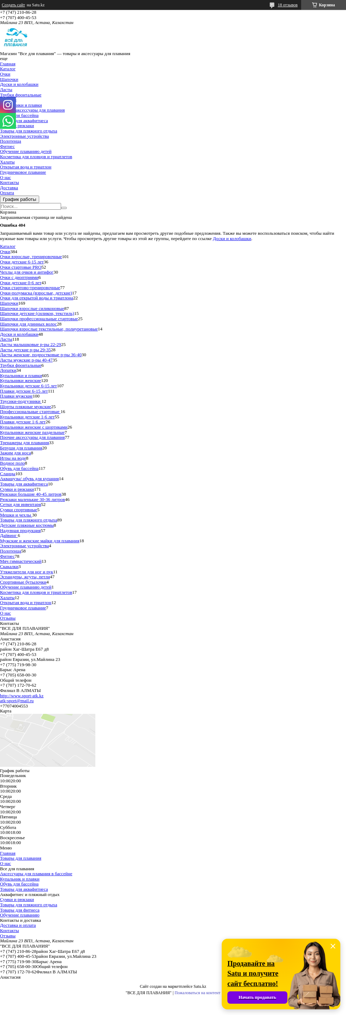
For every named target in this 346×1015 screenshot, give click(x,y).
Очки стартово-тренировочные (30, 287)
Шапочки (9, 79)
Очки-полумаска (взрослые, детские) (36, 292)
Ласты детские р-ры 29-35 (25, 349)
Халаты (7, 162)
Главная (8, 63)
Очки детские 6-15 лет (22, 261)
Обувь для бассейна (19, 115)
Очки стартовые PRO (20, 267)
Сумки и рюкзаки (17, 125)
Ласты (6, 89)
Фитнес (7, 146)
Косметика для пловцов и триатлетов (36, 156)
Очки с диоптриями (19, 277)
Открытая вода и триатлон (26, 166)
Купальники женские (20, 380)
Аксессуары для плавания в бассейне (36, 873)
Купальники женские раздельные (32, 432)
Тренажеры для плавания (24, 442)
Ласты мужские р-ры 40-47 (26, 360)
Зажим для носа (15, 452)
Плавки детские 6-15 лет (24, 391)
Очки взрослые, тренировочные (31, 256)
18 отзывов (288, 4)
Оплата (7, 192)
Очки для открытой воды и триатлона (36, 297)
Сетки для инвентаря (20, 504)
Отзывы (8, 618)
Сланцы (8, 473)
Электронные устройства (24, 136)
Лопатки (8, 370)
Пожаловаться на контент (197, 992)
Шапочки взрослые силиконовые (32, 308)
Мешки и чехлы (16, 515)
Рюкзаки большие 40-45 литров (30, 494)
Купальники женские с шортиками (33, 427)
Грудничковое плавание (23, 172)
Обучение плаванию (20, 915)
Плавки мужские (16, 396)
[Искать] (64, 208)
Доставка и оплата (18, 925)
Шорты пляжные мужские (25, 406)
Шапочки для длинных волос (28, 324)
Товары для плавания (20, 858)
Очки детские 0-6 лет (20, 282)
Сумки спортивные (18, 509)
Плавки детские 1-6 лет (23, 421)
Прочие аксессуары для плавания (32, 110)
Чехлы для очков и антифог (26, 272)
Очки (5, 74)
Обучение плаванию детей (26, 151)
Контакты (9, 182)
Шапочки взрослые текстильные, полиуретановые (49, 329)
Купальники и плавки (21, 105)
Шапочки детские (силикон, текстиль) (37, 313)
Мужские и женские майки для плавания (39, 540)
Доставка (9, 187)
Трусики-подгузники (21, 401)
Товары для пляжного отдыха (28, 130)
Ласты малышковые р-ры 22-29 (30, 344)
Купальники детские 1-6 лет (27, 416)
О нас (5, 177)
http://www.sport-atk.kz (21, 695)
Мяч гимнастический (21, 561)
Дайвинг (9, 535)
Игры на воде (13, 458)
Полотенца (10, 141)
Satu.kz (199, 986)
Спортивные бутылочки (23, 582)
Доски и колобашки (19, 84)
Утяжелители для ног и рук (26, 571)
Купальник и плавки (20, 879)
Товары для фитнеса (20, 910)
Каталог (8, 68)
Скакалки (9, 566)
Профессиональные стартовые (30, 411)
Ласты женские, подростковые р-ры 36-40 (41, 354)
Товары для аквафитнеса (24, 120)
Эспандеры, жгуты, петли (25, 576)
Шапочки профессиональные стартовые (39, 318)
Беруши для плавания (21, 447)
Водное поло (12, 463)
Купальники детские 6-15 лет (28, 385)
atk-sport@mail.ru (17, 700)
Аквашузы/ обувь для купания (29, 478)
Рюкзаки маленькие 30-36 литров (32, 499)
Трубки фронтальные (20, 94)
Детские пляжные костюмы (27, 525)
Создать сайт (13, 4)
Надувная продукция (20, 530)
